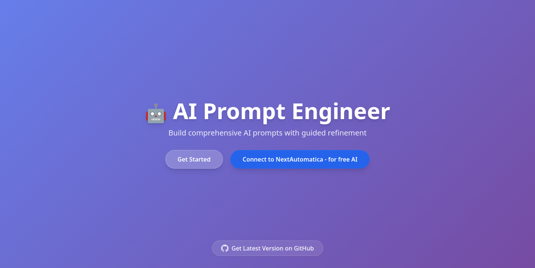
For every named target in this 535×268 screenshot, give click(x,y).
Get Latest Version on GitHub (267, 248)
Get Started (194, 159)
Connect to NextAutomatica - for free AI (300, 159)
